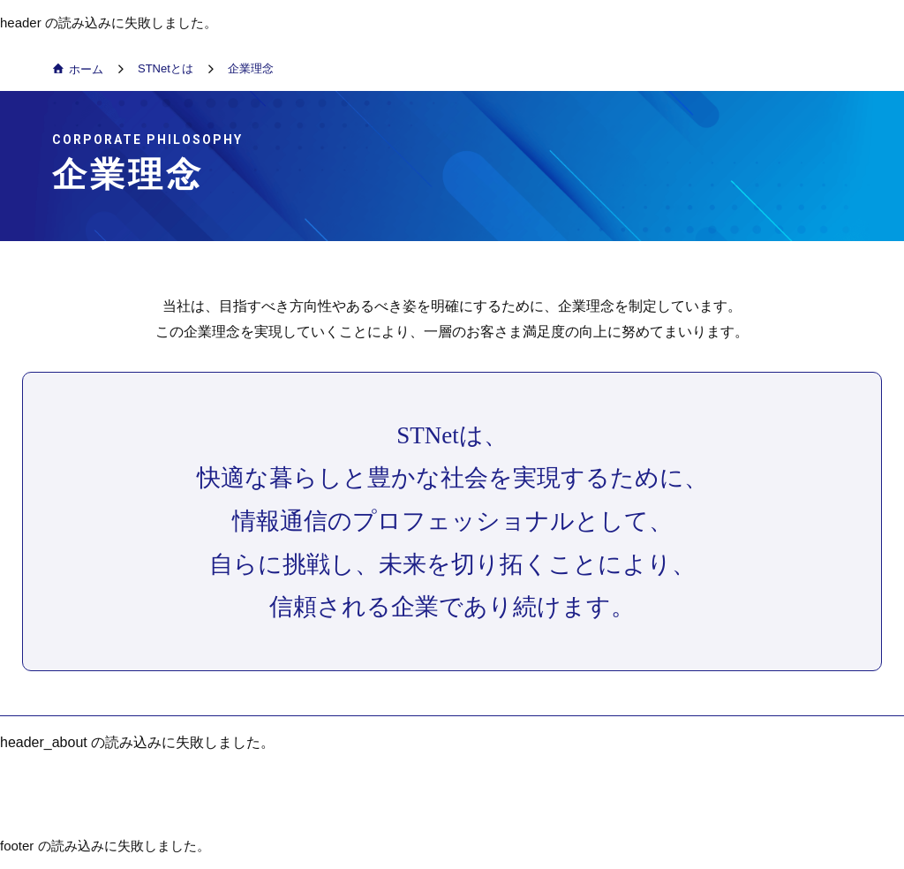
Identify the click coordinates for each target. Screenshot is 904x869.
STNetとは (165, 68)
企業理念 (251, 68)
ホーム (86, 69)
